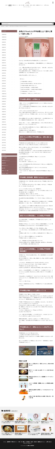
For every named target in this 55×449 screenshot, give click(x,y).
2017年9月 (4, 132)
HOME (6, 5)
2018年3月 (4, 116)
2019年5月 (4, 80)
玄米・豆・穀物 (21, 5)
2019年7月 (4, 75)
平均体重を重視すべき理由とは (26, 81)
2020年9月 (4, 42)
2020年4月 (4, 55)
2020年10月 (4, 39)
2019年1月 (4, 91)
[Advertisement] (27, 15)
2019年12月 (4, 65)
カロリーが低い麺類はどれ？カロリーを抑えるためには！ (8, 422)
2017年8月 (4, 134)
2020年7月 (4, 47)
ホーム (5, 441)
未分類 (4, 168)
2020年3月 (4, 57)
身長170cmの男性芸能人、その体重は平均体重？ (29, 87)
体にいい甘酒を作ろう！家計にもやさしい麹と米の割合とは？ (41, 364)
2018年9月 (4, 101)
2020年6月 (4, 49)
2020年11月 (4, 37)
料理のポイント (15, 5)
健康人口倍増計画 (31, 445)
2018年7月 (4, 106)
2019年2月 (4, 88)
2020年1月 (4, 62)
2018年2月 (4, 119)
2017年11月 (4, 127)
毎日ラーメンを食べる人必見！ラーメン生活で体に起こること (41, 371)
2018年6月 (4, 109)
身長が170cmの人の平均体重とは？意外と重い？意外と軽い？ (18, 26)
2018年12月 (4, 93)
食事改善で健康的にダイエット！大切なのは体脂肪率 (21, 434)
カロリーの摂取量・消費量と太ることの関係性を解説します (41, 384)
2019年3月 (4, 85)
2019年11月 (4, 67)
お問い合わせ (46, 5)
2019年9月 (4, 73)
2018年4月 (4, 114)
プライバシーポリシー (27, 6)
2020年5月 (4, 52)
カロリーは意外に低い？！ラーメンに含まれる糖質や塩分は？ (8, 434)
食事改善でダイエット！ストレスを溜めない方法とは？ (47, 422)
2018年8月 (4, 103)
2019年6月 (4, 78)
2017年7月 (4, 137)
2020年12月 (4, 34)
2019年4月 (4, 83)
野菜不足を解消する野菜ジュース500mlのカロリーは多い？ (41, 390)
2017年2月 (4, 150)
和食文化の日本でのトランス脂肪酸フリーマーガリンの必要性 (41, 377)
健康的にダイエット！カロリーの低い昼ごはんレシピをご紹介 (34, 422)
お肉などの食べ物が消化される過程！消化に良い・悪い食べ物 (41, 397)
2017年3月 (4, 147)
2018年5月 (4, 111)
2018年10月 (4, 98)
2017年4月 (4, 145)
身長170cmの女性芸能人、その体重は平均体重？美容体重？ (31, 89)
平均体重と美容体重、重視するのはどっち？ (28, 85)
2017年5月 (4, 142)
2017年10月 (4, 129)
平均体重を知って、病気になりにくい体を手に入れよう (30, 93)
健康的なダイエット (39, 5)
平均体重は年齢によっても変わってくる (27, 91)
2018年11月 (4, 96)
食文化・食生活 (32, 5)
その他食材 (27, 5)
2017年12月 (4, 124)
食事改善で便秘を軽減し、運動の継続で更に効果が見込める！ (47, 434)
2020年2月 (4, 60)
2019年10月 (4, 70)
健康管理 (10, 5)
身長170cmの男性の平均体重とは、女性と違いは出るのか (30, 83)
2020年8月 (4, 44)
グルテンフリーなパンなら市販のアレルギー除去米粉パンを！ (34, 434)
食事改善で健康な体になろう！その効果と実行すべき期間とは (21, 422)
